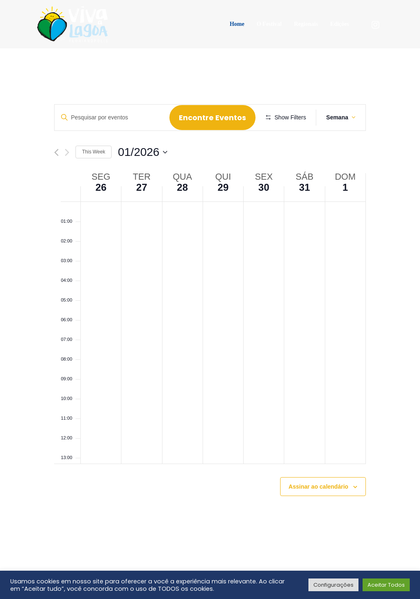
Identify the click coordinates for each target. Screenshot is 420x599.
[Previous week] (56, 176)
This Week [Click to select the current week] (93, 176)
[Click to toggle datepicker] (142, 176)
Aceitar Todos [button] (386, 585)
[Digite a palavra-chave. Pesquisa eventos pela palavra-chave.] (113, 117)
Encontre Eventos (215, 117)
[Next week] (67, 176)
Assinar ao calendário (319, 510)
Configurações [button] (333, 585)
